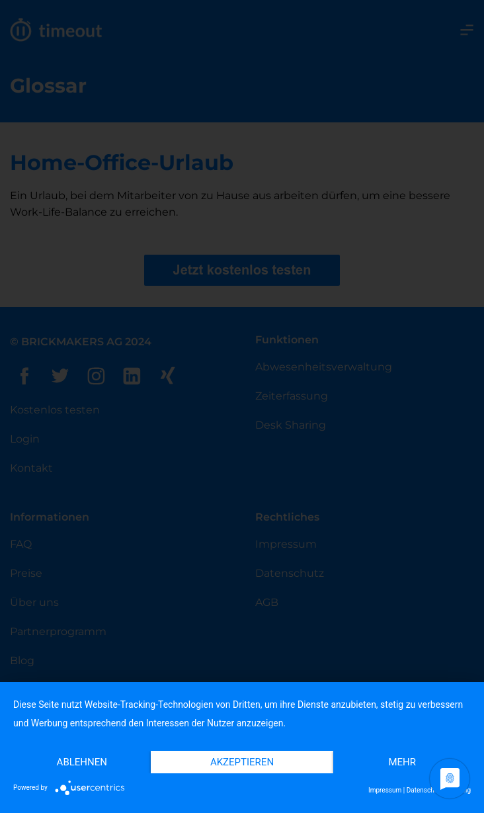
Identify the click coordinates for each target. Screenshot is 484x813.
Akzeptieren (242, 762)
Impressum (384, 790)
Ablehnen (82, 762)
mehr (402, 762)
